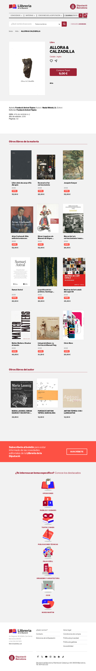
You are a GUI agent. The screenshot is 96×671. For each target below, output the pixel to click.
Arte (51, 83)
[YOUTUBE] (46, 657)
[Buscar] (64, 24)
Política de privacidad (71, 638)
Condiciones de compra (72, 634)
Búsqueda (78, 24)
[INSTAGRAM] (50, 657)
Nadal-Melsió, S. (49, 107)
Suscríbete (76, 451)
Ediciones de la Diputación (45, 638)
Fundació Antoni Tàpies (25, 107)
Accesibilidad (68, 646)
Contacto (39, 634)
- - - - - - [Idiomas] (70, 15)
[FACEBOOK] (38, 657)
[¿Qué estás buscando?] (21, 24)
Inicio (11, 31)
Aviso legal (67, 630)
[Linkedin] (55, 657)
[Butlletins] (59, 657)
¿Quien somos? (42, 630)
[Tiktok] (63, 657)
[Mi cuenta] (81, 15)
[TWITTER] (42, 657)
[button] (85, 15)
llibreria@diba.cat (15, 644)
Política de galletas (70, 642)
